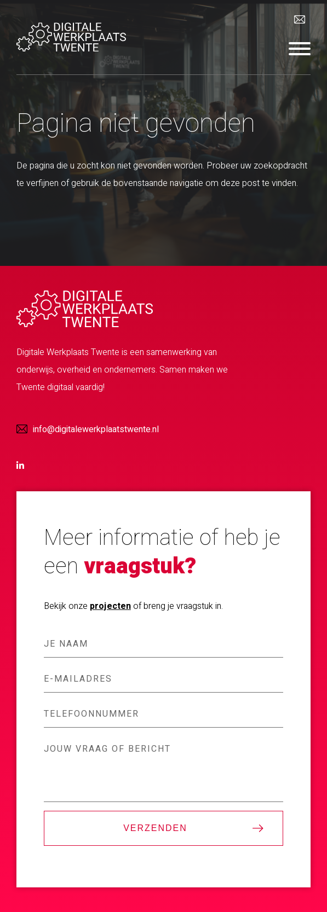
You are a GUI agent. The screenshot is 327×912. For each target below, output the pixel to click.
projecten (110, 606)
